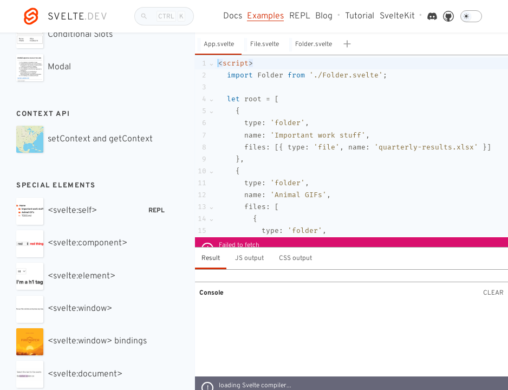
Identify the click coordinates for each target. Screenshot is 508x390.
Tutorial (359, 16)
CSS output (295, 258)
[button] (218, 44)
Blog (324, 16)
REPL (299, 16)
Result (210, 258)
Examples (265, 16)
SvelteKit (397, 16)
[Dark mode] (471, 16)
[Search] (164, 16)
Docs (232, 16)
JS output (249, 258)
